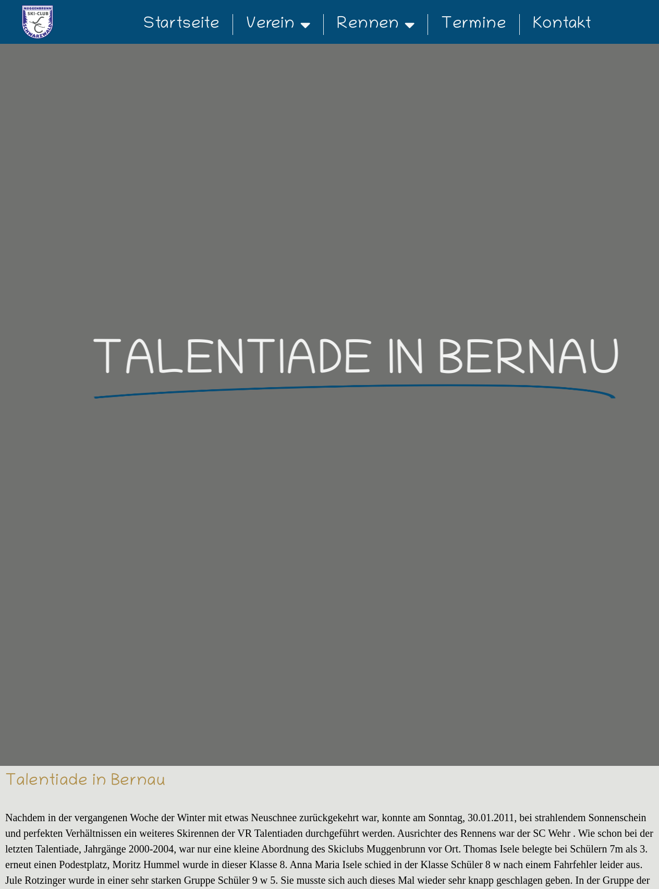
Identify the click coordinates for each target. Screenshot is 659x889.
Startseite (181, 24)
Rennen (375, 24)
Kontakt (562, 24)
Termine (473, 24)
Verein (278, 24)
